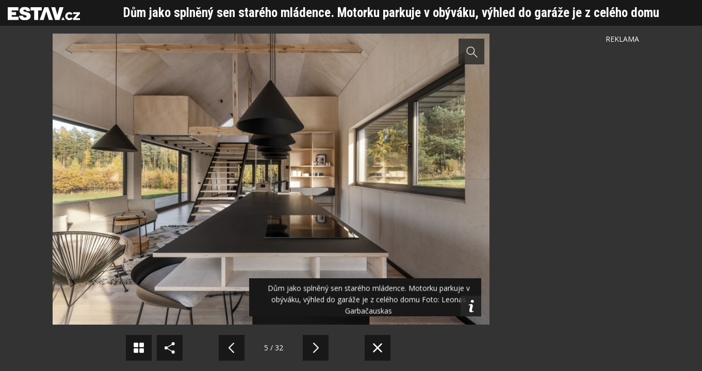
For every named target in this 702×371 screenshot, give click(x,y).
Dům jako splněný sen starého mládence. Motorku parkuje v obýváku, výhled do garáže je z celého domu (391, 12)
